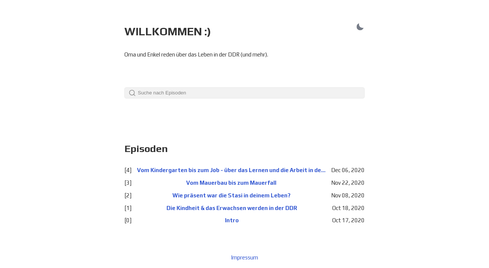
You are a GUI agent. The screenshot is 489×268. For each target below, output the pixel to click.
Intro (232, 220)
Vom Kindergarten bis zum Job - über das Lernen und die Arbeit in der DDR (231, 170)
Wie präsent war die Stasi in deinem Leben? (231, 195)
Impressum (244, 257)
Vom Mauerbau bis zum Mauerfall (231, 183)
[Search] (244, 93)
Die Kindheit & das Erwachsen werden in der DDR (231, 208)
